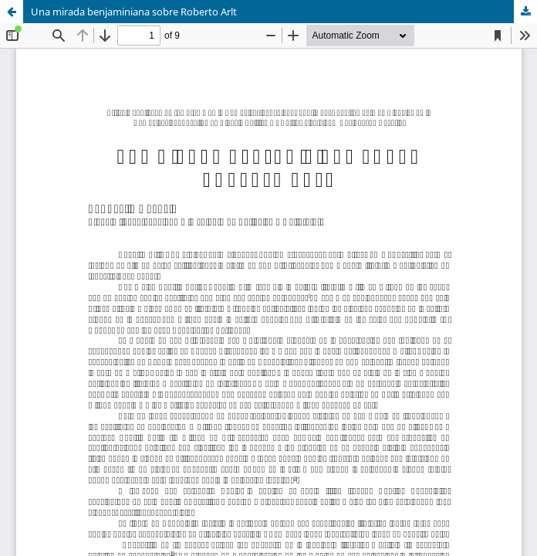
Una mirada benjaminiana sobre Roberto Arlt (134, 12)
